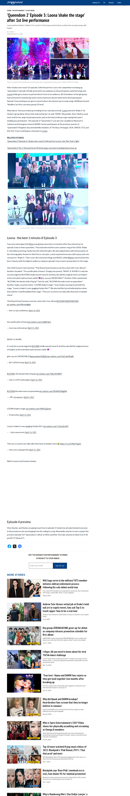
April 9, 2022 (29, 397)
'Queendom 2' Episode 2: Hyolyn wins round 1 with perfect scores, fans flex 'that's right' (43, 141)
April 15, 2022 (33, 328)
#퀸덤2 (44, 356)
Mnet (31, 244)
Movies (111, 3)
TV (104, 3)
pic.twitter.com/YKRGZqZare (38, 408)
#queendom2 (35, 356)
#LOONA (61, 301)
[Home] (15, 2)
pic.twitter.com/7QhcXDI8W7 (49, 374)
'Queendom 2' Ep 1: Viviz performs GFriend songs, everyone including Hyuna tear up (42, 148)
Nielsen (71, 257)
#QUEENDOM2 (71, 301)
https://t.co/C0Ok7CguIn (70, 444)
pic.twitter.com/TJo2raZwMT (56, 426)
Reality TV (96, 3)
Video (119, 3)
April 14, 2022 (34, 310)
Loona (9, 94)
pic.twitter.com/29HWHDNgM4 (53, 391)
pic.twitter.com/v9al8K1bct (39, 322)
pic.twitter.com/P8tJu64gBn (19, 304)
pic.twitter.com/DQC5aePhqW (61, 356)
